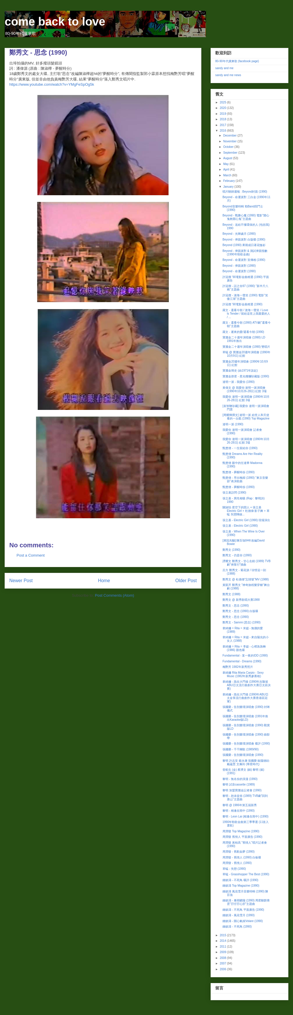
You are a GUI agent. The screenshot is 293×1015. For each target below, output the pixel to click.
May (226, 164)
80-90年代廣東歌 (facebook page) (237, 61)
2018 (223, 119)
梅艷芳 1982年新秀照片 (238, 666)
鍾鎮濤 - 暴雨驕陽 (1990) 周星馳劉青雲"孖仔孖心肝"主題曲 (246, 902)
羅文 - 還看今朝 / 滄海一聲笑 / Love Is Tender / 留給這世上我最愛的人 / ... (246, 314)
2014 (223, 940)
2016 (223, 130)
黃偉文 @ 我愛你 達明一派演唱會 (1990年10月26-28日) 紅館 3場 (245, 389)
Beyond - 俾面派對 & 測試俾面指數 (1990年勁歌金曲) (245, 252)
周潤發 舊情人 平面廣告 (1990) (242, 836)
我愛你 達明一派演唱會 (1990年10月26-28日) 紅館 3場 (246, 398)
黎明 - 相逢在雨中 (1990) (239, 810)
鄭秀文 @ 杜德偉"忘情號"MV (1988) (246, 579)
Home (104, 580)
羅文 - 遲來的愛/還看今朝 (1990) (243, 331)
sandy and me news (228, 75)
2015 (223, 935)
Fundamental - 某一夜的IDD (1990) (245, 655)
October (228, 146)
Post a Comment (31, 555)
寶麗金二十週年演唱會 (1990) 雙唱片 (246, 346)
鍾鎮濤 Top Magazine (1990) (241, 885)
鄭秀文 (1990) (231, 549)
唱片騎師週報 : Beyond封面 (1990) (245, 191)
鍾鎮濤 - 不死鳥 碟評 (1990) (240, 880)
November (230, 141)
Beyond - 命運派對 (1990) (239, 271)
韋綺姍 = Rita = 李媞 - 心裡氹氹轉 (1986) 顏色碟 (244, 648)
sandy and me (224, 68)
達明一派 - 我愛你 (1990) (239, 381)
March (227, 175)
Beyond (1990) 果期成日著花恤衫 (244, 245)
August (228, 158)
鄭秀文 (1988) (231, 594)
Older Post (186, 580)
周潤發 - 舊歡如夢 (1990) (239, 851)
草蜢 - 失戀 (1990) (234, 868)
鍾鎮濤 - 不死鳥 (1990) (237, 926)
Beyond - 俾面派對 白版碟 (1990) (244, 239)
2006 (223, 969)
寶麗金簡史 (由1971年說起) (240, 370)
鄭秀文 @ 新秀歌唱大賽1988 (241, 599)
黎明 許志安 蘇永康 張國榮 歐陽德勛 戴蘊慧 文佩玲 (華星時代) (246, 762)
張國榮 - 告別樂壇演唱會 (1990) (243, 754)
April (226, 169)
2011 (223, 946)
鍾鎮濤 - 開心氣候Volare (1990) (243, 921)
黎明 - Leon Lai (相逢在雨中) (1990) (245, 816)
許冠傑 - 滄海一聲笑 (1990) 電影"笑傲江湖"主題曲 (245, 297)
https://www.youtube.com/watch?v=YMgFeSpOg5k (51, 84)
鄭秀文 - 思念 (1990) (236, 605)
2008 (223, 958)
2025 (223, 102)
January (228, 186)
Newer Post (21, 580)
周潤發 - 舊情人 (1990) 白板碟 (242, 857)
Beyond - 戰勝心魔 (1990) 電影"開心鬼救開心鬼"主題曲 (246, 217)
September (230, 152)
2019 (223, 113)
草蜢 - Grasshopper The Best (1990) (246, 874)
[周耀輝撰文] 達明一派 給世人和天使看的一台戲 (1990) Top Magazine (246, 416)
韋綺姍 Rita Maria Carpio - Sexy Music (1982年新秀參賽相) (243, 674)
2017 (223, 125)
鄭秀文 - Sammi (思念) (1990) (242, 622)
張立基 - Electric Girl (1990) (240, 525)
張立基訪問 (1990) (234, 492)
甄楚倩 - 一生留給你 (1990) (240, 448)
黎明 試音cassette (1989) (239, 784)
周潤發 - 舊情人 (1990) (237, 863)
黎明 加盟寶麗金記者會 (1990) (242, 790)
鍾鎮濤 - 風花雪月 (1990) (239, 915)
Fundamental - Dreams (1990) (242, 661)
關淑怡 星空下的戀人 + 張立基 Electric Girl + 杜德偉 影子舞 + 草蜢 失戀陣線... (246, 511)
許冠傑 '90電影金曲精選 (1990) (243, 304)
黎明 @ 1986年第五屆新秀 (240, 805)
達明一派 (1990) (233, 424)
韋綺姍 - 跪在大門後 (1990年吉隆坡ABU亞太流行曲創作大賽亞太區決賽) (247, 685)
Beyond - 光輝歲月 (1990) (239, 233)
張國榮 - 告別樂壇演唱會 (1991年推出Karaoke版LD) (245, 718)
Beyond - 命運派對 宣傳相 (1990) (244, 259)
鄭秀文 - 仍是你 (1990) (237, 555)
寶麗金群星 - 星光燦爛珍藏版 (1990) (246, 376)
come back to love (55, 21)
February (229, 180)
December (230, 135)
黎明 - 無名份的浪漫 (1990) (240, 779)
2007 (223, 963)
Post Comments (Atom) (114, 595)
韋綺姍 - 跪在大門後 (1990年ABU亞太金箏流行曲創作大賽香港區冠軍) (245, 698)
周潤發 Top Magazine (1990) (241, 831)
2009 (223, 952)
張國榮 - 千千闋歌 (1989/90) (240, 749)
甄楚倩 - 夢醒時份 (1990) (239, 472)
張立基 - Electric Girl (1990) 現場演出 (246, 520)
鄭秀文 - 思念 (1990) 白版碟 (240, 611)
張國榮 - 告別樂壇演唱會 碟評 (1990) (246, 743)
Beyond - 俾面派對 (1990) (239, 265)
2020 (223, 108)
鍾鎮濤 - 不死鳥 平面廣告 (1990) (243, 909)
